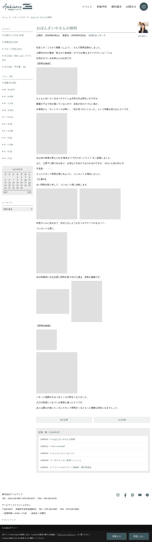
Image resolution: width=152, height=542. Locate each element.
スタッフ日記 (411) (13, 49)
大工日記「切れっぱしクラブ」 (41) (17, 58)
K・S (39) (8, 131)
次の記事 (122, 420)
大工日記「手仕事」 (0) (15, 67)
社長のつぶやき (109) (14, 35)
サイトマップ (10, 520)
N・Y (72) (8, 103)
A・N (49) (8, 96)
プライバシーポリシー (66, 534)
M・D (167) (9, 89)
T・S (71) (8, 117)
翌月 (29, 192)
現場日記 (93, 35)
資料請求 (116, 6)
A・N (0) (8, 137)
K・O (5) (8, 151)
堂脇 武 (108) (10, 83)
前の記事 (64, 420)
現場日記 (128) (11, 42)
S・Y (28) (8, 144)
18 (29, 182)
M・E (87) (8, 110)
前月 (5, 192)
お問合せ (131, 6)
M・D (102, 35)
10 (25, 180)
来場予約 (102, 6)
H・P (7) (8, 158)
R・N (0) (8, 124)
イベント (87, 6)
